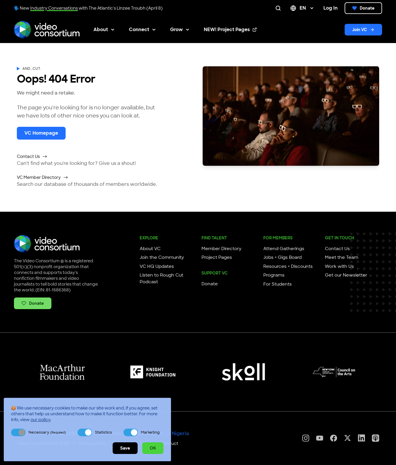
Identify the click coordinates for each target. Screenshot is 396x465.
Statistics (103, 432)
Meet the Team (341, 257)
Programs (274, 275)
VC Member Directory (42, 177)
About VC (150, 249)
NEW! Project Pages (230, 29)
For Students (277, 284)
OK (153, 448)
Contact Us (32, 156)
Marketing (150, 432)
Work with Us (339, 266)
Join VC (363, 29)
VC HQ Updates (157, 266)
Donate (363, 8)
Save (125, 448)
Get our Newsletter (346, 275)
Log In (330, 8)
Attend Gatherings (283, 249)
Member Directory (221, 249)
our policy (40, 419)
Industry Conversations (54, 8)
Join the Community (162, 257)
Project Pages (216, 257)
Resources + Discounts (288, 266)
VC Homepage (41, 133)
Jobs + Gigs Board (282, 257)
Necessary (47, 432)
